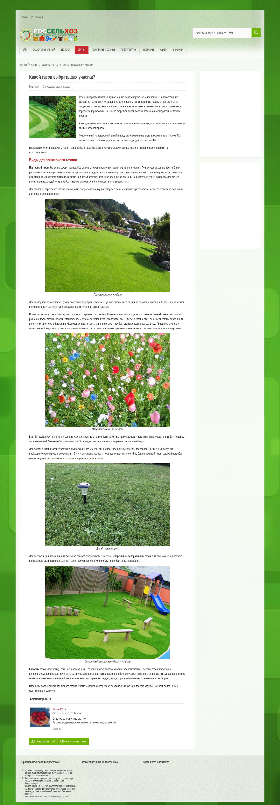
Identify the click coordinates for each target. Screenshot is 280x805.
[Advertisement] (226, 115)
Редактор (33, 86)
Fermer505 (58, 709)
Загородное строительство (57, 86)
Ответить (56, 728)
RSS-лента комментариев (76, 741)
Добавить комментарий (44, 741)
